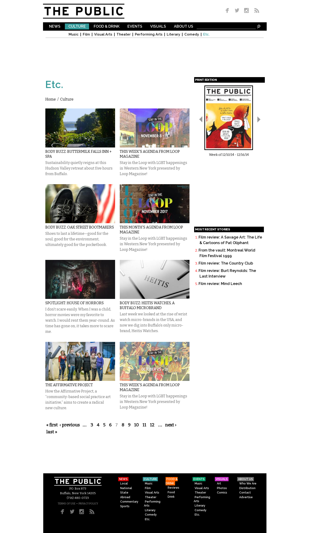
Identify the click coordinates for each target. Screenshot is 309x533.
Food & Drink (107, 27)
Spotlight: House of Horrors (74, 303)
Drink (171, 496)
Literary (173, 34)
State (124, 492)
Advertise (246, 497)
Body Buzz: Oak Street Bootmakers (79, 227)
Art (219, 483)
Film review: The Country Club (226, 263)
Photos (222, 488)
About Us (183, 27)
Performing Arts (149, 34)
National (126, 488)
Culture (77, 27)
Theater (123, 34)
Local (124, 483)
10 (136, 425)
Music (74, 34)
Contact (245, 492)
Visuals (158, 27)
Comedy (191, 34)
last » (51, 432)
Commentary (129, 501)
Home (50, 99)
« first (52, 425)
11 (144, 425)
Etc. (206, 34)
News (54, 27)
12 (152, 425)
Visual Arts (103, 34)
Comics (222, 492)
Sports (125, 506)
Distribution (247, 488)
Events (134, 27)
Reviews (173, 487)
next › (170, 425)
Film (86, 34)
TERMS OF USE (66, 503)
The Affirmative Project (69, 385)
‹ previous (70, 425)
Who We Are (247, 483)
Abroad (125, 497)
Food (171, 492)
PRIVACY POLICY (88, 503)
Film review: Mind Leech (220, 283)
